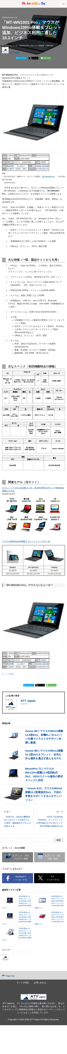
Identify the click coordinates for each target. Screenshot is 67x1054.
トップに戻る (8, 674)
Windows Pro (25, 46)
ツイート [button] (35, 58)
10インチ (34, 46)
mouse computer (42, 166)
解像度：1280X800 (46, 46)
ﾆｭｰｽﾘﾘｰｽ (21, 166)
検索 (59, 842)
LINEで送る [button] (47, 58)
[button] (63, 3)
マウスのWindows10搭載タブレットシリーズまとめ (26, 541)
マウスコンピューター (11, 46)
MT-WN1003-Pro (48, 176)
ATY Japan (15, 53)
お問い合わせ (40, 984)
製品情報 (10, 166)
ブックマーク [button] (21, 58)
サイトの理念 (23, 984)
